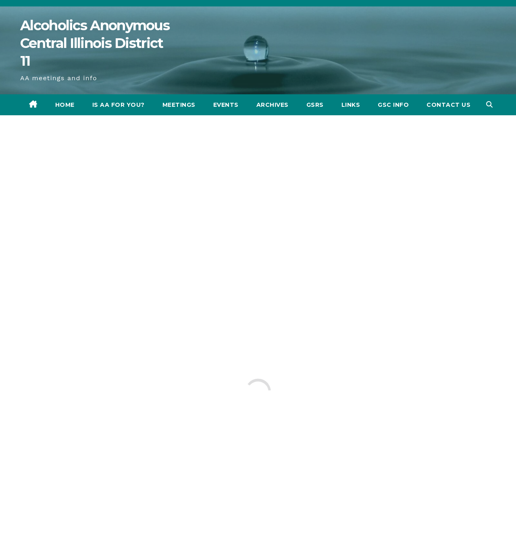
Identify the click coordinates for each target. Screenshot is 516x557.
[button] (489, 104)
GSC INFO (393, 104)
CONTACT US (448, 104)
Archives (272, 104)
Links (350, 104)
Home (65, 104)
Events (226, 104)
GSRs (315, 104)
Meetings (179, 104)
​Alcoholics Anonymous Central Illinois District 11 (94, 43)
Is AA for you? (118, 104)
